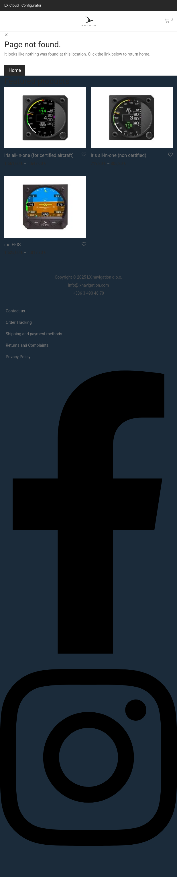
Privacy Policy (18, 356)
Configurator (31, 5)
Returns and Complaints (27, 345)
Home (15, 70)
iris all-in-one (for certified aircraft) (39, 155)
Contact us (15, 311)
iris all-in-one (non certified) (118, 155)
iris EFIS (12, 244)
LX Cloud (11, 5)
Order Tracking (19, 322)
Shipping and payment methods (34, 334)
